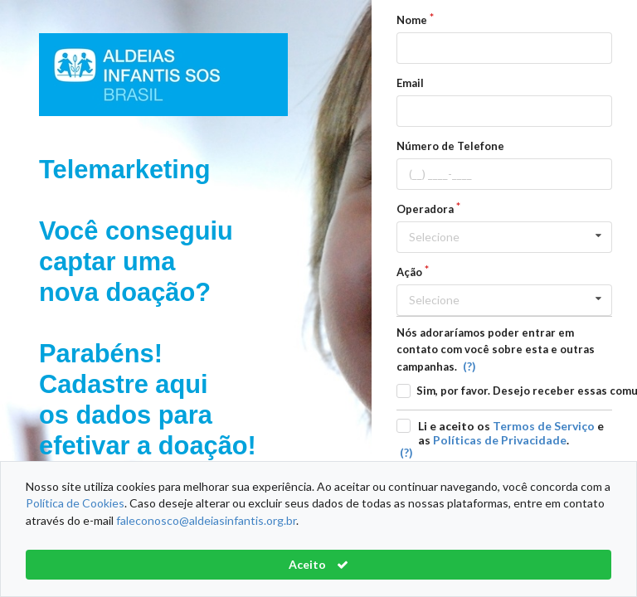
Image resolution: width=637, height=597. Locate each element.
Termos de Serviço (544, 426)
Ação (409, 272)
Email (410, 83)
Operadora (425, 209)
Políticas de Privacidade (499, 440)
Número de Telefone (450, 146)
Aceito (318, 564)
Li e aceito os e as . (511, 433)
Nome (411, 20)
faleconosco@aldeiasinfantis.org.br (206, 520)
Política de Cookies (75, 503)
